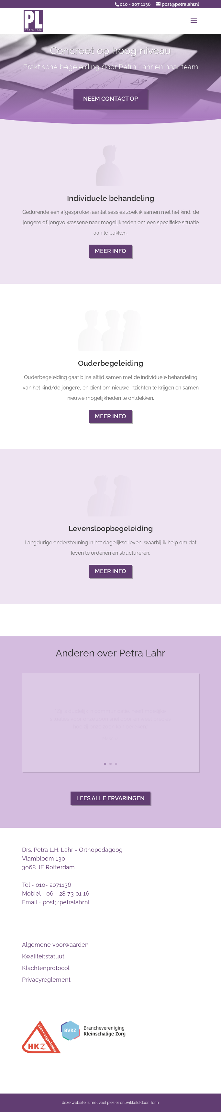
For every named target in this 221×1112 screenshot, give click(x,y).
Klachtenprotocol (46, 968)
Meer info (110, 251)
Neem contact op (110, 98)
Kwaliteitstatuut (43, 956)
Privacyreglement (46, 979)
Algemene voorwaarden (55, 944)
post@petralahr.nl (66, 902)
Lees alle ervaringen (110, 798)
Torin (154, 1102)
